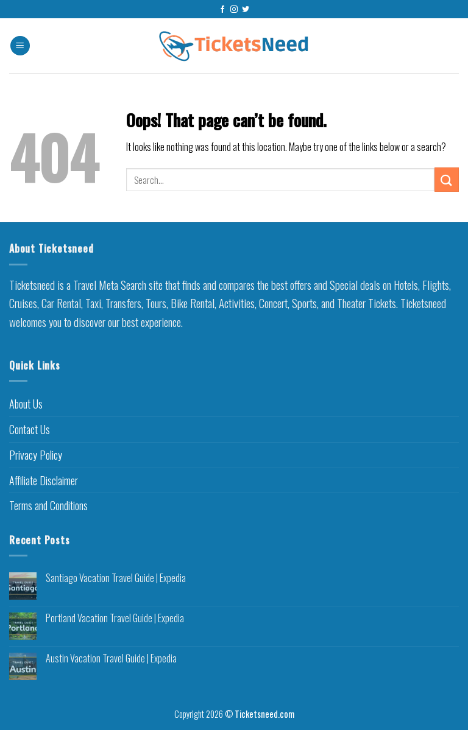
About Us (26, 404)
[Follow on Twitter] (245, 9)
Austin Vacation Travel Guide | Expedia (111, 658)
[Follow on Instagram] (234, 9)
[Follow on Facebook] (222, 9)
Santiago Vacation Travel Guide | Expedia (116, 578)
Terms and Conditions (48, 505)
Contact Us (29, 429)
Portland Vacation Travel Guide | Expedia (115, 618)
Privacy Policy (35, 455)
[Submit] (446, 179)
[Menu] (20, 46)
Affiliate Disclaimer (43, 480)
